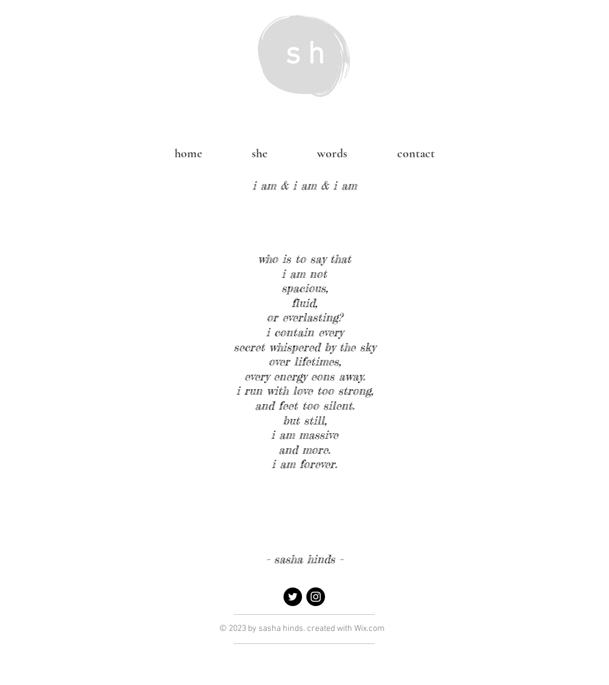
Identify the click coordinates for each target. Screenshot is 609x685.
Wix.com (369, 628)
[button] (332, 153)
